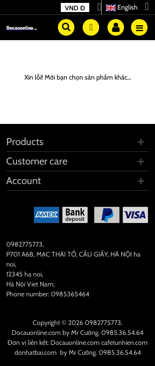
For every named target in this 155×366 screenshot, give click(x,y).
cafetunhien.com (124, 343)
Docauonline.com (36, 333)
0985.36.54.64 (122, 333)
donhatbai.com (35, 352)
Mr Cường (84, 333)
